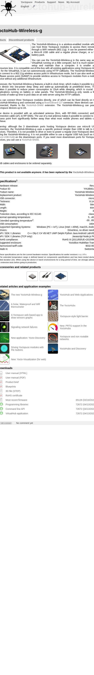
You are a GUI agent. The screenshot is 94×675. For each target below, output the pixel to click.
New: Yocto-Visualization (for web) (28, 359)
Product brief (12, 382)
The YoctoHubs (67, 305)
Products (40, 2)
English (25, 6)
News (61, 2)
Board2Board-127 (53, 102)
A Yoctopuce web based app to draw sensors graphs (27, 316)
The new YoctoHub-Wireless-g (26, 294)
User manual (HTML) (16, 373)
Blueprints (11, 386)
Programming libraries (17, 404)
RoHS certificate (14, 395)
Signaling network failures (24, 327)
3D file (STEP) (13, 391)
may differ (82, 254)
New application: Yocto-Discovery (28, 338)
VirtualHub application (17, 413)
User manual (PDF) (16, 377)
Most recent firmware (16, 400)
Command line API (15, 409)
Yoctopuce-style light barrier (74, 316)
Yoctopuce (26, 2)
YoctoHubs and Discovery (73, 348)
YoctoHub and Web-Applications (76, 294)
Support (51, 2)
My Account (72, 2)
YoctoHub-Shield (35, 105)
